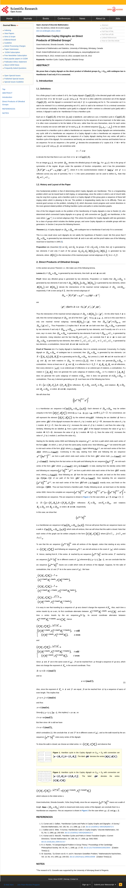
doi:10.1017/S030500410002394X (97, 848)
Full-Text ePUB (107, 34)
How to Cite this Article (109, 41)
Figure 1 (86, 497)
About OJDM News (11, 65)
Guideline (7, 43)
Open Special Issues (11, 76)
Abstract (104, 25)
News (82, 18)
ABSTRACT (43, 65)
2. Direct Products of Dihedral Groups (57, 262)
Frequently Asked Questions (14, 68)
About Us (100, 18)
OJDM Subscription (11, 52)
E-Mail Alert (9, 885)
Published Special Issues (13, 79)
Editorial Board (9, 40)
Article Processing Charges (14, 46)
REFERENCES (44, 817)
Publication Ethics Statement (15, 62)
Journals (27, 18)
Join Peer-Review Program (28, 885)
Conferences (64, 18)
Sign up (85, 884)
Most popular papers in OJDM (15, 59)
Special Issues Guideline (13, 82)
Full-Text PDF (106, 28)
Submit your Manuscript (104, 884)
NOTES (40, 864)
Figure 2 (56, 772)
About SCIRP (58, 879)
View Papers (8, 33)
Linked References (108, 38)
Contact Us (74, 879)
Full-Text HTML (107, 31)
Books (46, 18)
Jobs (117, 18)
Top (3, 89)
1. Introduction (44, 80)
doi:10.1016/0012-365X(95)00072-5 (100, 827)
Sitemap (66, 879)
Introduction (7, 97)
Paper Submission (11, 49)
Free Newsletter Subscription (15, 55)
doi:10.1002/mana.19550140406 (82, 857)
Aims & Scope (9, 37)
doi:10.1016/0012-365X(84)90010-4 (79, 833)
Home (9, 18)
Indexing (7, 30)
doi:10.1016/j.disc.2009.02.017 (53, 842)
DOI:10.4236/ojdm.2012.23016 (48, 31)
